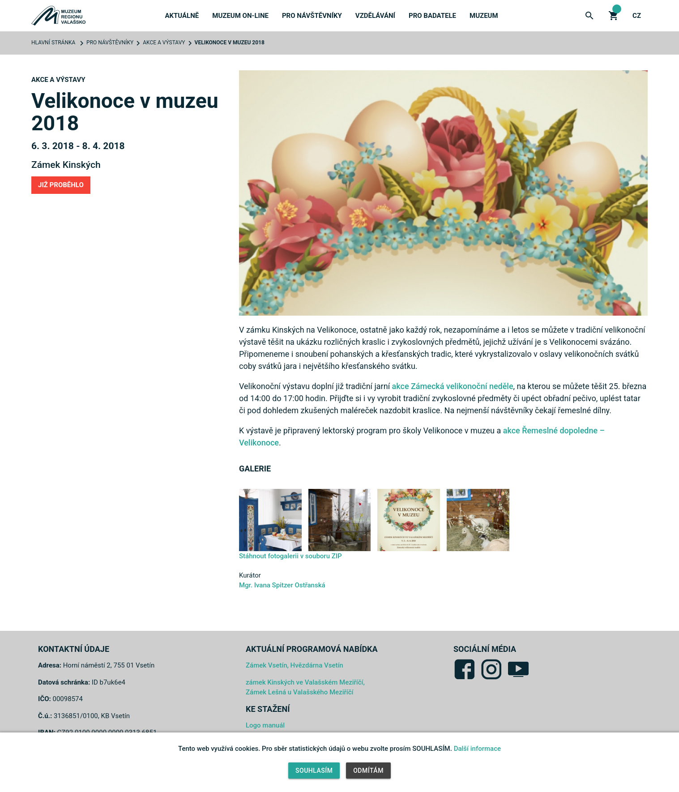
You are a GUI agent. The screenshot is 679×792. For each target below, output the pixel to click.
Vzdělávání (375, 16)
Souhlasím (314, 770)
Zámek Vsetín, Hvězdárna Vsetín (294, 665)
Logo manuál (265, 725)
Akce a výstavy (164, 42)
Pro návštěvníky (312, 16)
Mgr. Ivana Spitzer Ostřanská (282, 585)
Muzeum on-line (240, 16)
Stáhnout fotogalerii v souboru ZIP (290, 556)
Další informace (477, 749)
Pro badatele (432, 16)
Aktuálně (182, 16)
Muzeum (484, 16)
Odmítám (368, 770)
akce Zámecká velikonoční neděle (452, 386)
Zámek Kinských (66, 164)
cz (636, 16)
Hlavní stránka (53, 42)
